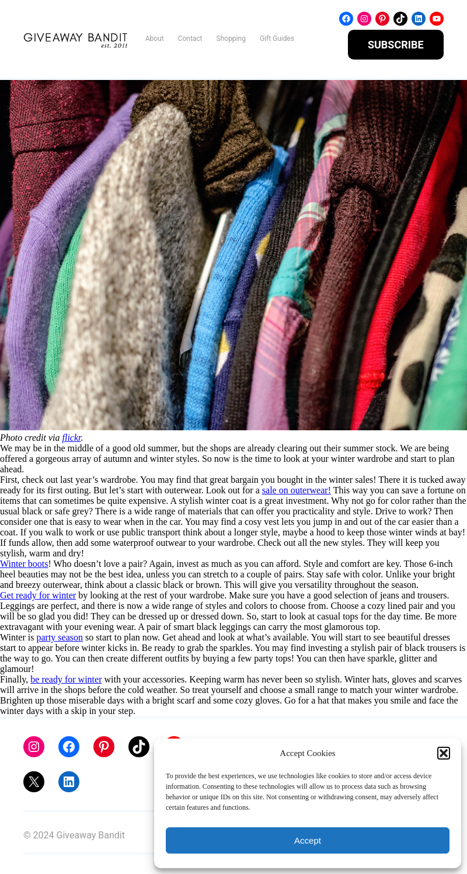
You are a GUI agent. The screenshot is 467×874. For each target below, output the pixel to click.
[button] (443, 753)
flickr (71, 438)
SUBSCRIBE (396, 45)
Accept (307, 840)
